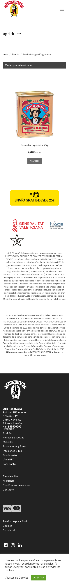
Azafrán (7, 433)
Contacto (8, 489)
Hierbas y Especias (13, 437)
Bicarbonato (10, 455)
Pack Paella (9, 463)
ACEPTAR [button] (38, 577)
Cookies (7, 525)
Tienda (15, 54)
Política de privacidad (15, 521)
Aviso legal (9, 530)
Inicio (5, 54)
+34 (12, 426)
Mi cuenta (8, 480)
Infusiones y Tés (12, 450)
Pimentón (8, 428)
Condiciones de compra (16, 485)
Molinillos (8, 441)
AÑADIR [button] (35, 161)
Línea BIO (8, 459)
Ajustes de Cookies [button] (17, 577)
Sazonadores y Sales (14, 446)
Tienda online (10, 476)
